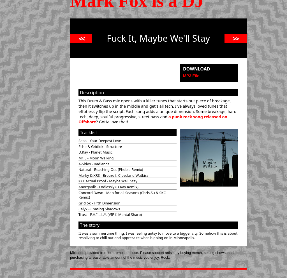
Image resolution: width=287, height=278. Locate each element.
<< (81, 38)
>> (235, 38)
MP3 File (191, 76)
